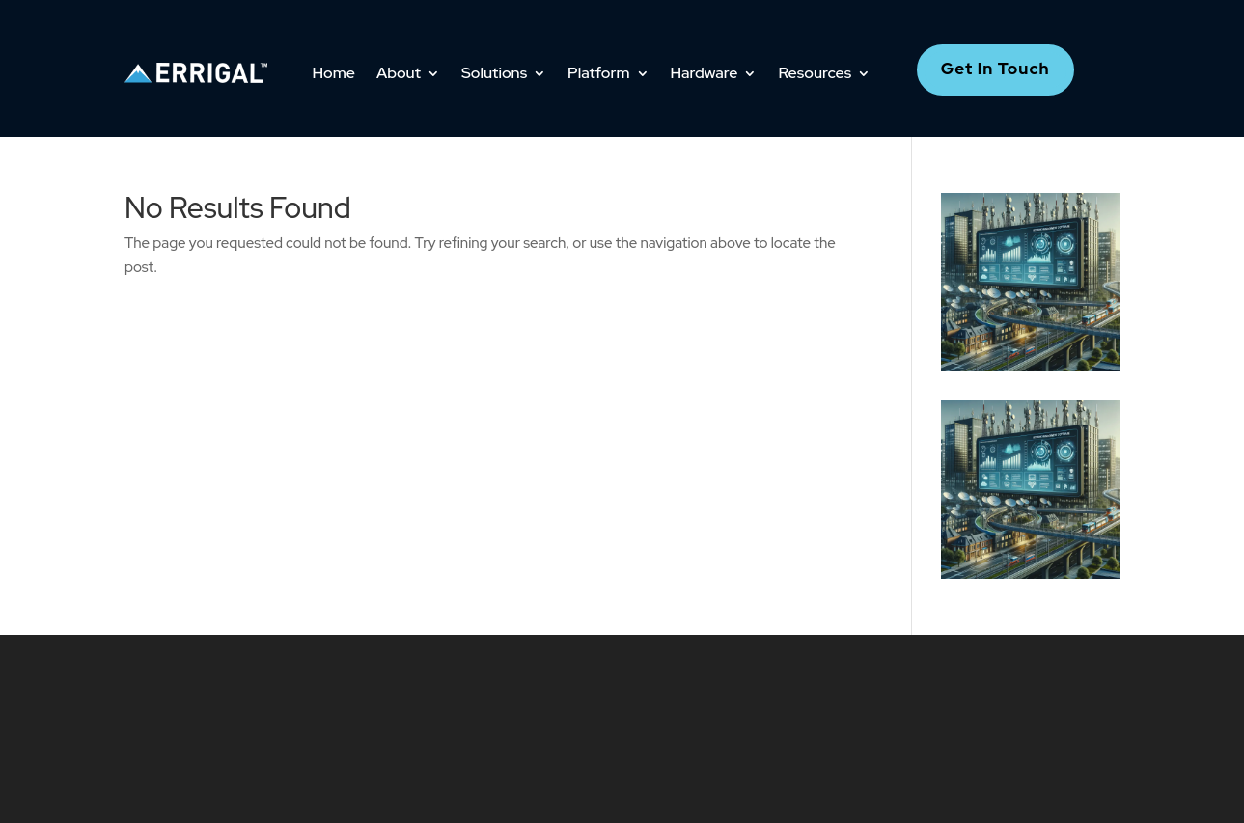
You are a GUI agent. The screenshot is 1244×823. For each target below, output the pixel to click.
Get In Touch (995, 68)
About (398, 73)
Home (334, 73)
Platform (598, 73)
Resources (814, 73)
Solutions (494, 73)
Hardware (704, 73)
